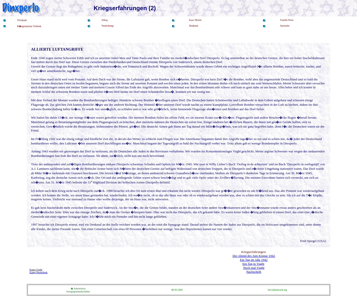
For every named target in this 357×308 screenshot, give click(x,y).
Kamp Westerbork (39, 272)
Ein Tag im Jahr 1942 (254, 260)
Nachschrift (253, 272)
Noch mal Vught (254, 268)
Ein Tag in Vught (253, 264)
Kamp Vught (36, 269)
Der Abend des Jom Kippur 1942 (254, 256)
